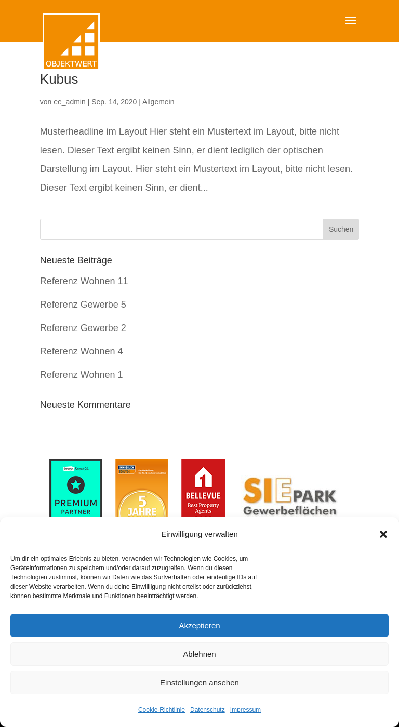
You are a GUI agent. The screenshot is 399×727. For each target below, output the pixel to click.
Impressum (245, 709)
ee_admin (70, 102)
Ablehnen (199, 654)
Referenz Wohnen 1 (81, 374)
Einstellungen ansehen (199, 682)
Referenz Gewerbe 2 (83, 328)
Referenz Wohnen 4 (81, 351)
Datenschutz (207, 709)
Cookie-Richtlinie (161, 709)
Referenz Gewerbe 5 (83, 304)
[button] (383, 534)
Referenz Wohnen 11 (84, 281)
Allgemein (158, 102)
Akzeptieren (199, 625)
